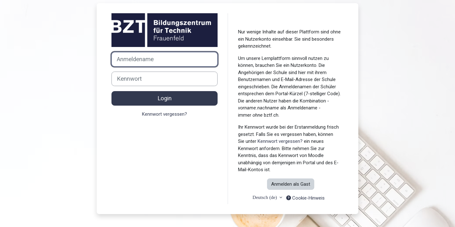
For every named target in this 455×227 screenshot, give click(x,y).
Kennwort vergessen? (164, 114)
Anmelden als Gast (290, 184)
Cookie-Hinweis (305, 198)
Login (164, 98)
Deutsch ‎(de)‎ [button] (265, 197)
